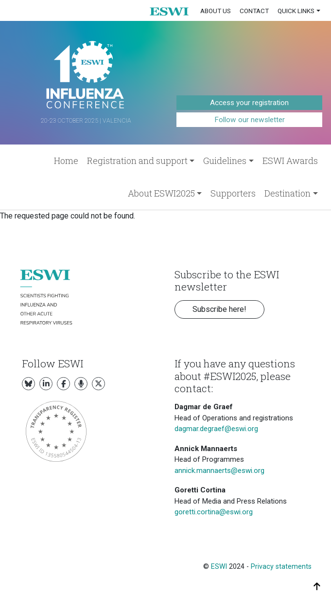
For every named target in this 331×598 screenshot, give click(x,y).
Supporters (233, 193)
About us (215, 11)
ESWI (219, 566)
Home (66, 160)
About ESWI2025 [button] (161, 193)
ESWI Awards (290, 160)
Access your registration (249, 102)
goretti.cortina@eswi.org (213, 511)
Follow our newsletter (249, 119)
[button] (169, 11)
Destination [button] (287, 193)
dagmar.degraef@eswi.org (216, 428)
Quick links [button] (296, 11)
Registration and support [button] (137, 160)
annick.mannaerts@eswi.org (219, 470)
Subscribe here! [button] (219, 309)
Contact (254, 11)
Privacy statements (281, 566)
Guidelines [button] (224, 160)
